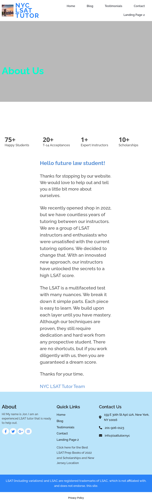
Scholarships (72, 458)
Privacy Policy (76, 497)
